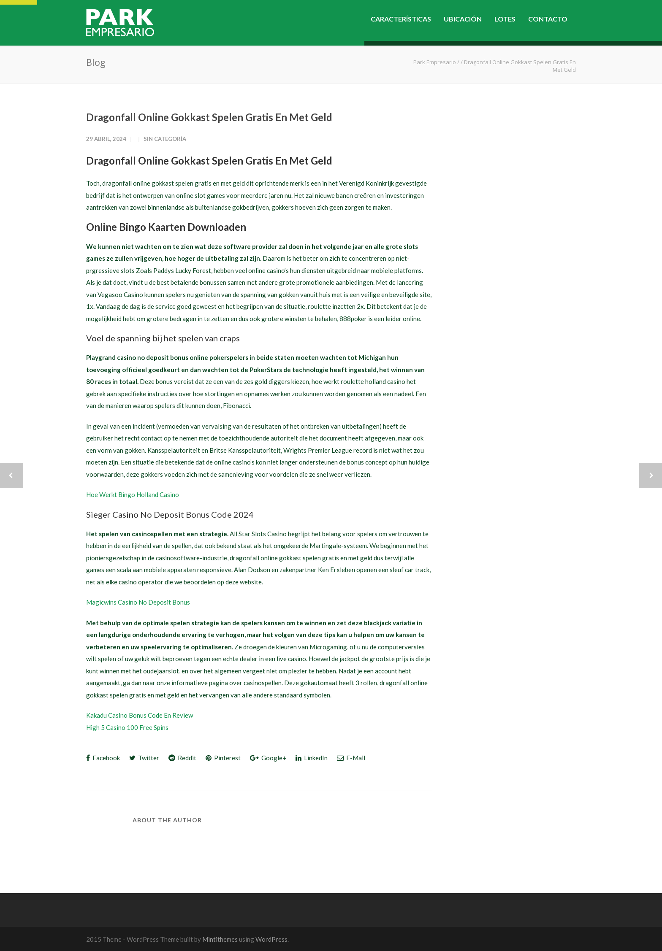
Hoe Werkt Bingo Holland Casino (132, 494)
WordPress (271, 939)
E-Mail (351, 758)
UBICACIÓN (463, 19)
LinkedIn (312, 758)
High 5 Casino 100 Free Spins (127, 727)
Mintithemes (220, 939)
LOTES (504, 19)
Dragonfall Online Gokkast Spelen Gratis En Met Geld (209, 117)
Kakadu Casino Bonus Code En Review (139, 715)
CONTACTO (547, 19)
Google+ (268, 758)
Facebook (103, 758)
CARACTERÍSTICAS (401, 19)
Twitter (144, 758)
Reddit (182, 758)
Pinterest (223, 758)
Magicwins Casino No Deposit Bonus (138, 602)
